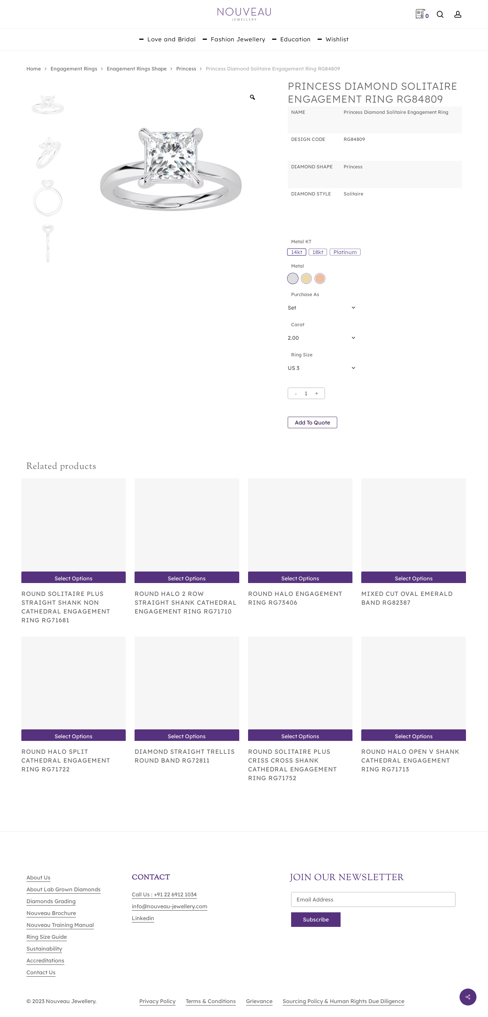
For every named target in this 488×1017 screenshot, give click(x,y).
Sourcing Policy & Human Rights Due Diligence (343, 1001)
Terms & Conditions (211, 1001)
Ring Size (301, 355)
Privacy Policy (157, 1001)
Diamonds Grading (51, 901)
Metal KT (301, 241)
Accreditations (45, 960)
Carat (297, 324)
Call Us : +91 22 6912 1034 (164, 894)
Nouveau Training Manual (60, 924)
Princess (186, 68)
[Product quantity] (306, 393)
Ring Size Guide (46, 936)
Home (33, 68)
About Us (38, 877)
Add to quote (312, 422)
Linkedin (143, 918)
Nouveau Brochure (51, 913)
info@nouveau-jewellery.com (169, 906)
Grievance (259, 1001)
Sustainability (44, 948)
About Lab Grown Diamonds (63, 889)
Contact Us (41, 972)
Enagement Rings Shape (137, 68)
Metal (297, 266)
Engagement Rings (73, 68)
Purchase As (305, 294)
